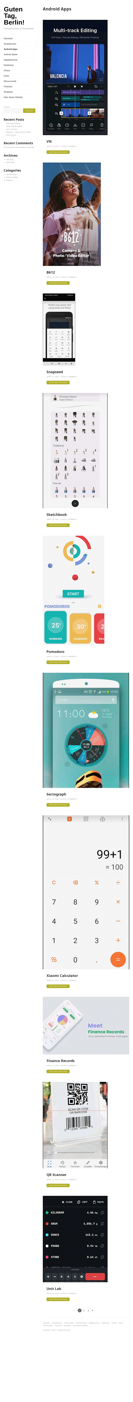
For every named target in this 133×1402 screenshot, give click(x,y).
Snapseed (55, 371)
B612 (51, 272)
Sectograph (56, 794)
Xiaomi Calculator (62, 975)
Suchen (7, 107)
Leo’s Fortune (11, 129)
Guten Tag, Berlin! (14, 16)
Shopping (8, 92)
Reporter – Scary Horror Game (18, 132)
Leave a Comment (69, 146)
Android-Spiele (11, 54)
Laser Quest (11, 135)
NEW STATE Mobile (14, 126)
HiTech (7, 70)
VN (49, 141)
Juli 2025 (9, 159)
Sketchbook (57, 514)
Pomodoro (55, 651)
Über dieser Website (13, 97)
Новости (9, 180)
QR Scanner (57, 1174)
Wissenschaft (10, 81)
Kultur (6, 76)
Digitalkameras (11, 60)
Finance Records (61, 1060)
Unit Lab (54, 1288)
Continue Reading (59, 152)
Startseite (8, 38)
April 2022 (10, 162)
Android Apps (11, 49)
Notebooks (9, 65)
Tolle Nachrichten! (13, 123)
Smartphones (10, 44)
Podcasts (8, 86)
